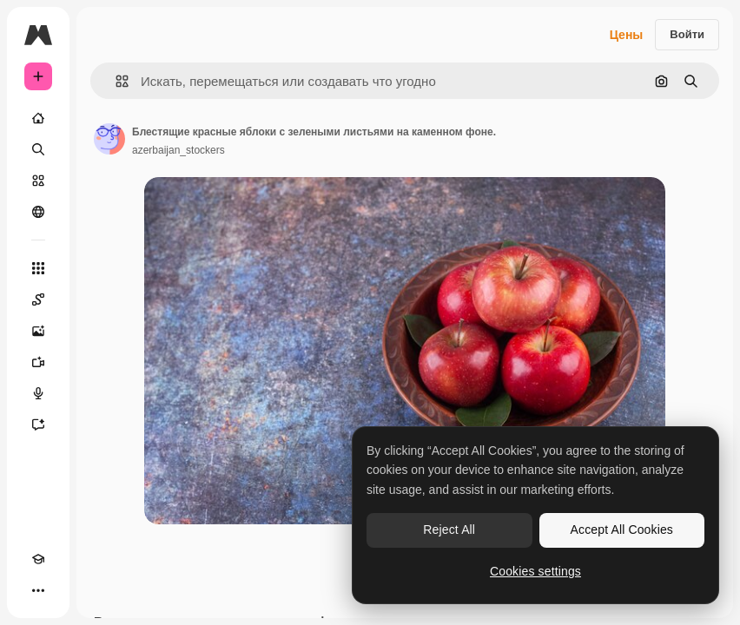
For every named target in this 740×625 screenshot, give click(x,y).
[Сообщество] (38, 212)
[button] (115, 81)
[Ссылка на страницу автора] (109, 139)
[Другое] (38, 590)
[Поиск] (38, 149)
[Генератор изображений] (38, 331)
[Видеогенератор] (38, 362)
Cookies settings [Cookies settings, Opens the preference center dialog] (535, 571)
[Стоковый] (38, 180)
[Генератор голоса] (38, 393)
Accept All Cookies (622, 529)
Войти (687, 34)
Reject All (449, 529)
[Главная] (38, 118)
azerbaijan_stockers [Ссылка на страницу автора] (178, 150)
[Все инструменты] (38, 268)
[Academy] (38, 559)
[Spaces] (38, 299)
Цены (627, 35)
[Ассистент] (38, 424)
